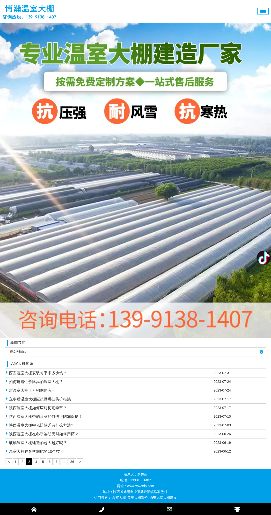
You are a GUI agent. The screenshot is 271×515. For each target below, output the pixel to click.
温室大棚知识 (19, 352)
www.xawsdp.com (140, 486)
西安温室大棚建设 (163, 498)
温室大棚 (119, 498)
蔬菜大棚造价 (137, 498)
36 (72, 462)
